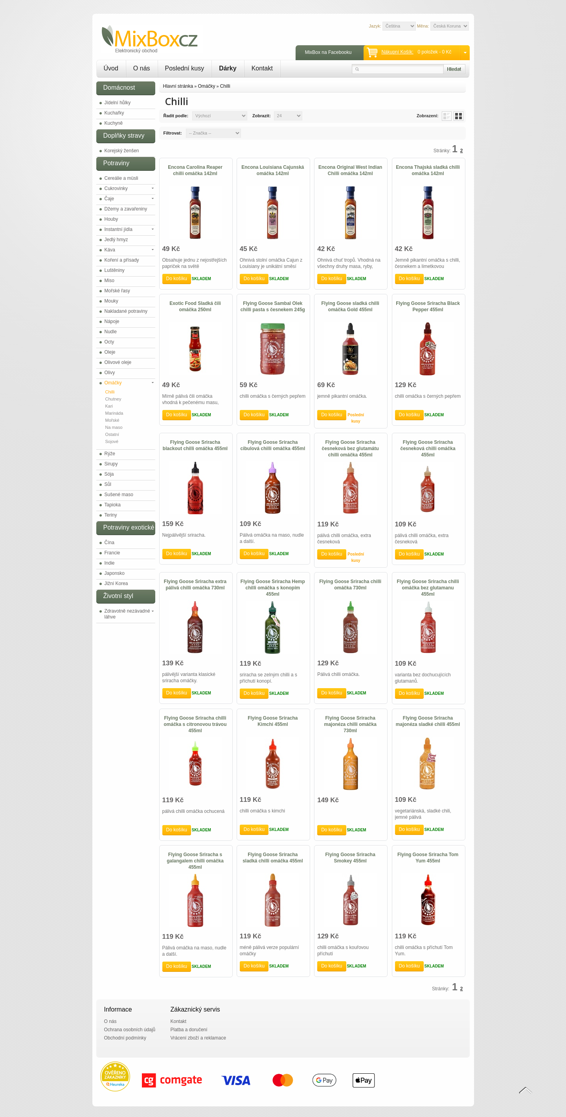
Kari (109, 406)
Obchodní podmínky (125, 1038)
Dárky (227, 68)
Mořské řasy (117, 291)
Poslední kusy (184, 68)
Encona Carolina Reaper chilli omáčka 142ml (195, 170)
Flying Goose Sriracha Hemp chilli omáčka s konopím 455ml (273, 588)
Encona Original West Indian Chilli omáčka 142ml (350, 170)
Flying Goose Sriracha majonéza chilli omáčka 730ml (350, 724)
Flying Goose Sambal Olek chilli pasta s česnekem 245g (273, 306)
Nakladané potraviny (126, 311)
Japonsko (115, 573)
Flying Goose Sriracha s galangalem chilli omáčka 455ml (195, 861)
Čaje (109, 198)
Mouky (111, 301)
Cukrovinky (116, 188)
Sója (109, 474)
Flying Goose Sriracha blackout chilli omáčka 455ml (195, 445)
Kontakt (262, 68)
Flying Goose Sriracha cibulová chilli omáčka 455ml (272, 445)
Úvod (111, 68)
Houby (111, 219)
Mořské (112, 420)
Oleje (110, 352)
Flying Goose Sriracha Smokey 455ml (350, 858)
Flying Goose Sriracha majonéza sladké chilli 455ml (428, 721)
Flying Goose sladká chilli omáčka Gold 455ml (350, 306)
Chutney (113, 399)
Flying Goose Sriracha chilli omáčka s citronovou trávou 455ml (195, 724)
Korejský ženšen (122, 150)
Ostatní (112, 434)
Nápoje (112, 321)
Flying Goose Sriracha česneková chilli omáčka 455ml (427, 448)
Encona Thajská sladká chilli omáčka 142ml (428, 170)
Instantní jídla (118, 229)
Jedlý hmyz (116, 239)
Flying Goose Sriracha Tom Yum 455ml (427, 858)
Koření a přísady (122, 260)
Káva (110, 250)
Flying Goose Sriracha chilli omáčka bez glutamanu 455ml (428, 588)
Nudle (111, 331)
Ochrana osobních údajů (130, 1029)
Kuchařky (114, 113)
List (447, 116)
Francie (112, 553)
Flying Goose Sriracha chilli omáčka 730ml (350, 585)
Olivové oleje (118, 362)
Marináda (114, 413)
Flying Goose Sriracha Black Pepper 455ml (428, 306)
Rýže (110, 453)
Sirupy (111, 464)
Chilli (110, 392)
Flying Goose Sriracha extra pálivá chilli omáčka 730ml (195, 585)
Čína (109, 542)
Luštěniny (115, 270)
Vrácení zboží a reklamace (198, 1038)
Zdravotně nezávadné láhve (127, 614)
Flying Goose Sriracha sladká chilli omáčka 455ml (273, 858)
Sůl (108, 484)
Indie (110, 563)
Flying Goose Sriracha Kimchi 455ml (273, 721)
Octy (109, 342)
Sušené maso (119, 494)
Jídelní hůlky (118, 102)
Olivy (110, 372)
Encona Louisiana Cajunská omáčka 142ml (272, 170)
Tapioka (113, 505)
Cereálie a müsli (121, 178)
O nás (141, 68)
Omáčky (113, 383)
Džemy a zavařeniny (126, 209)
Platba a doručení (189, 1029)
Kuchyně (114, 123)
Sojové (112, 441)
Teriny (111, 515)
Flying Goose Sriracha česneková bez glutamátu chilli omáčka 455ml (350, 448)
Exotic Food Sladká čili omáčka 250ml (195, 306)
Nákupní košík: (397, 52)
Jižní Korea (116, 583)
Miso (109, 280)
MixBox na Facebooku (328, 52)
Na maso (114, 427)
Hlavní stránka (178, 86)
